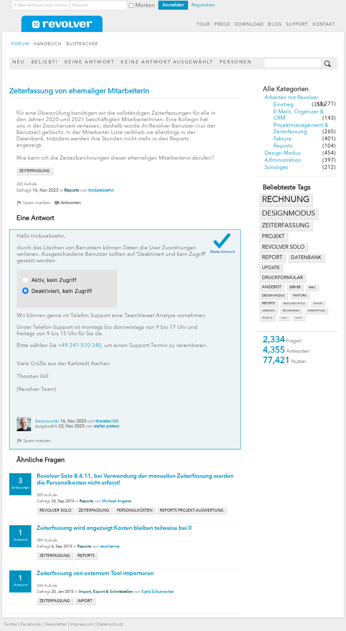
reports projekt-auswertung (192, 511)
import (85, 601)
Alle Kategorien (285, 89)
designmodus (288, 213)
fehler (317, 303)
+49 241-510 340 (79, 345)
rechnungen (291, 311)
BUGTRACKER (82, 44)
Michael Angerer (117, 501)
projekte (267, 318)
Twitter (10, 624)
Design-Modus (282, 153)
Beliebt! (44, 62)
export (298, 318)
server (294, 287)
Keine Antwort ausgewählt (167, 62)
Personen (236, 62)
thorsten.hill (106, 421)
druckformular (282, 277)
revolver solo (283, 247)
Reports (283, 146)
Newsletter (55, 624)
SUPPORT (297, 24)
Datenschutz (109, 624)
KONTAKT (324, 24)
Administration (282, 160)
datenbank (306, 257)
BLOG (275, 24)
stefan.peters (106, 426)
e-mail (284, 318)
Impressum (81, 624)
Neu (18, 62)
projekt (273, 236)
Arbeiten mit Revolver (291, 97)
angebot (271, 287)
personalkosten (134, 511)
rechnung (286, 200)
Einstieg (283, 105)
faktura (299, 295)
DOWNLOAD (249, 24)
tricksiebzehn (101, 190)
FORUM (20, 44)
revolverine (109, 547)
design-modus (273, 295)
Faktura (282, 139)
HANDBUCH (47, 44)
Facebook (31, 624)
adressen (268, 311)
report (272, 257)
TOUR (203, 24)
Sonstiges (276, 167)
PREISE (222, 24)
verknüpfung (316, 311)
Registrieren (203, 5)
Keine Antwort (89, 62)
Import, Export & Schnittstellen (106, 592)
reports (268, 303)
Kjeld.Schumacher (157, 592)
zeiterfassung (285, 226)
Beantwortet (47, 421)
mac (312, 287)
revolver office (294, 303)
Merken (145, 5)
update (271, 267)
